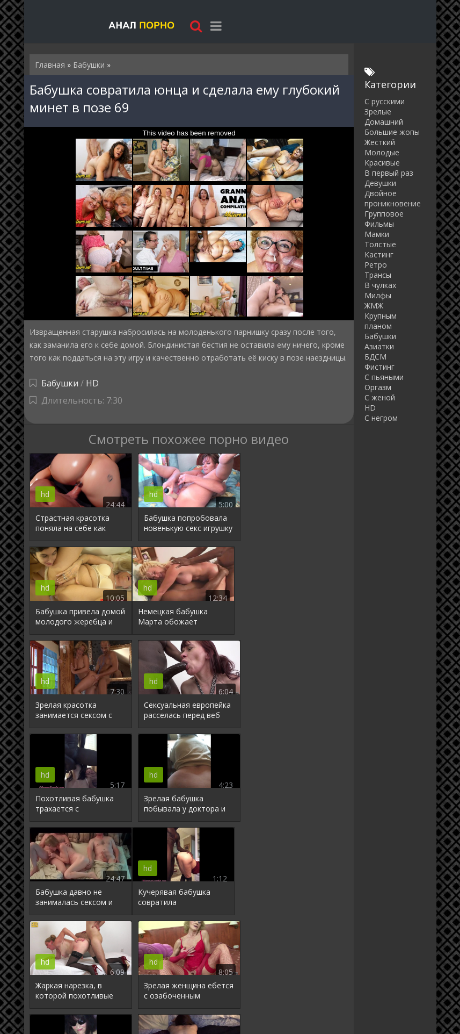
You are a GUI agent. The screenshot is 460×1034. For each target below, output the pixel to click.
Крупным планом (380, 321)
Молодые (381, 152)
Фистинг (379, 367)
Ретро (375, 265)
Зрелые (377, 111)
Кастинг (378, 254)
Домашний (383, 122)
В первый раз (388, 173)
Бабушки (59, 383)
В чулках (380, 285)
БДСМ (375, 356)
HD (92, 383)
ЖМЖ (373, 305)
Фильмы (379, 224)
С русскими (384, 101)
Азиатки (379, 346)
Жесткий (379, 142)
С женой (379, 397)
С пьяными (384, 377)
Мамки (376, 234)
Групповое (384, 214)
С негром (381, 418)
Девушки (380, 183)
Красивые (382, 162)
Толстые (380, 244)
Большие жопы (392, 132)
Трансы (377, 275)
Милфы (377, 295)
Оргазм (377, 387)
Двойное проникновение (392, 198)
